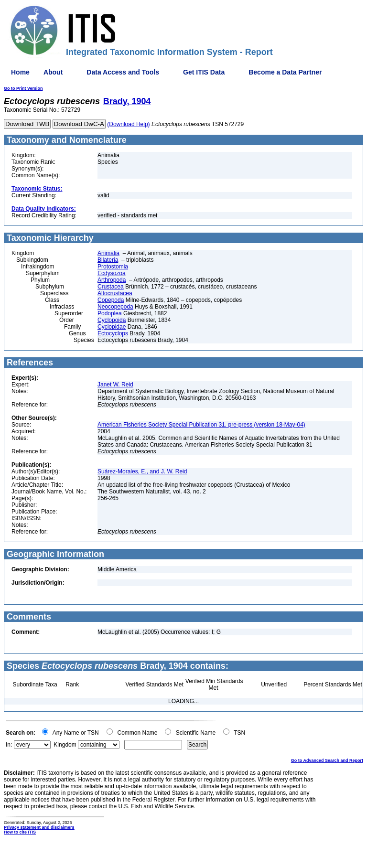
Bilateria (107, 260)
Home (20, 72)
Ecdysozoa (111, 273)
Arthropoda (111, 280)
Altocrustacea (114, 293)
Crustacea (110, 286)
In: (9, 744)
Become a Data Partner (285, 72)
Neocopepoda (115, 306)
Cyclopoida (111, 320)
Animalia (108, 253)
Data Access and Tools (122, 72)
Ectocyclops (112, 333)
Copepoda (110, 300)
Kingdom (65, 744)
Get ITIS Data (204, 72)
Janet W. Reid (115, 384)
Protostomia (112, 266)
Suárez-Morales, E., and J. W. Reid (142, 471)
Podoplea (109, 313)
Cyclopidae (111, 326)
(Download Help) (128, 124)
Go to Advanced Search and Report (327, 760)
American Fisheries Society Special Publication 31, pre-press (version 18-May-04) (201, 424)
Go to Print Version (23, 88)
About (53, 72)
